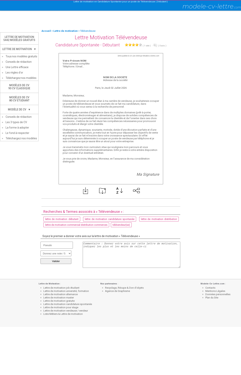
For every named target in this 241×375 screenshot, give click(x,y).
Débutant (111, 45)
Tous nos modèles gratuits (21, 56)
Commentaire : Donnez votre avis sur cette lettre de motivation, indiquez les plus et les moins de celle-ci (131, 255)
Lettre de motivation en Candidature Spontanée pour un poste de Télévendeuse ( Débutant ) (120, 1)
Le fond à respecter (17, 132)
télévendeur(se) (121, 224)
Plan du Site (211, 297)
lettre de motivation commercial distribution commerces (76, 224)
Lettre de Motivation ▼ (19, 49)
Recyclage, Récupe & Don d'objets (124, 287)
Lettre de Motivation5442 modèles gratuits (19, 38)
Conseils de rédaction (19, 61)
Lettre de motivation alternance (60, 294)
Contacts (210, 287)
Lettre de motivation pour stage (60, 307)
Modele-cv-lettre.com (151, 56)
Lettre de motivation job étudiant (61, 287)
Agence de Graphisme (117, 291)
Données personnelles (217, 294)
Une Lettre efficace (17, 67)
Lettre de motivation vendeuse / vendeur (65, 310)
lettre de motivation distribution (159, 219)
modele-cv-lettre (211, 6)
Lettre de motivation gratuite (59, 300)
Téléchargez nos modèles (21, 77)
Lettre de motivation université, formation (66, 291)
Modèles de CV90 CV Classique (19, 87)
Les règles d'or (14, 72)
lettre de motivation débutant (61, 219)
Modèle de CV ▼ (19, 109)
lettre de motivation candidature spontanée (109, 219)
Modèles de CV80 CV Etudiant (19, 99)
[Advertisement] (120, 20)
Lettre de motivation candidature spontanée (67, 304)
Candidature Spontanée (77, 45)
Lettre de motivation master (58, 297)
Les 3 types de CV (16, 122)
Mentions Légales (215, 291)
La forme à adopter (17, 127)
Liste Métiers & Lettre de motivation (63, 313)
